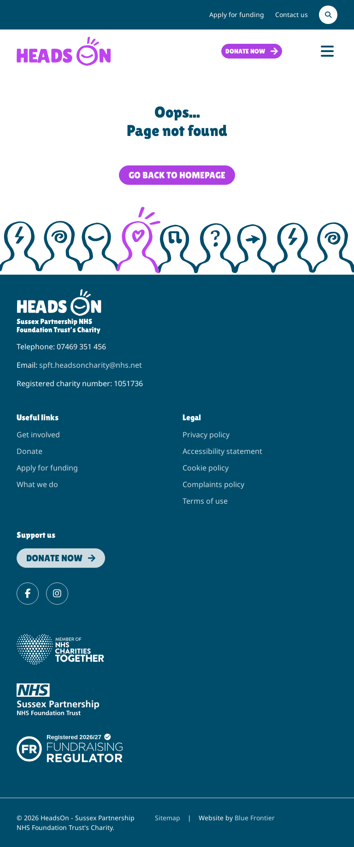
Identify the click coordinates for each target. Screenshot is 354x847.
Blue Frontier (255, 817)
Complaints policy (213, 484)
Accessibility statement (222, 451)
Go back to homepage (177, 175)
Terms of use (205, 501)
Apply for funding (236, 14)
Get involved (38, 434)
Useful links (38, 417)
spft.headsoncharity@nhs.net (90, 365)
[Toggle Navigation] (327, 51)
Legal (192, 417)
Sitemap (167, 817)
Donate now (245, 51)
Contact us (291, 14)
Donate (29, 451)
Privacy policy (206, 434)
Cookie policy (206, 468)
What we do (37, 484)
